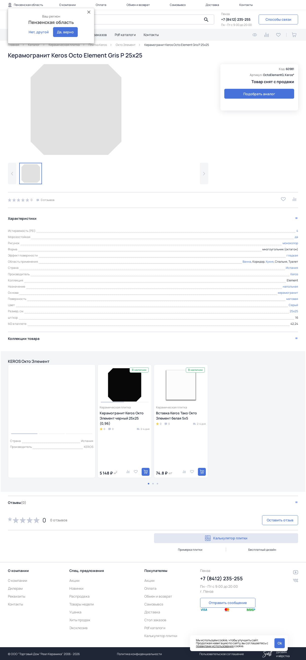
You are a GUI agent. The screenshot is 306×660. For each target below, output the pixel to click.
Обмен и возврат (138, 5)
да (296, 234)
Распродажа (79, 595)
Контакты (246, 5)
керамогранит (288, 290)
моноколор (290, 240)
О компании (67, 5)
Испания (292, 265)
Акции (74, 579)
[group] (76, 109)
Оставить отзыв (272, 519)
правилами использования (215, 646)
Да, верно (65, 32)
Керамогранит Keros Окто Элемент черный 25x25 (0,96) (122, 417)
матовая (292, 296)
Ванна (247, 259)
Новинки (76, 587)
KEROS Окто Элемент (33, 359)
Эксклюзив (78, 626)
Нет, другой (39, 32)
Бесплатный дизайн (262, 549)
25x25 (294, 309)
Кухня (270, 259)
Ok (280, 643)
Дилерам (15, 587)
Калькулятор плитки (226, 537)
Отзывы (17, 501)
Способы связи (278, 19)
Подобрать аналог (259, 94)
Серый (293, 303)
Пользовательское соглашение (221, 653)
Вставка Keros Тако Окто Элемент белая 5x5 (176, 415)
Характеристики (22, 216)
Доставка (212, 5)
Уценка (75, 611)
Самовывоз (178, 5)
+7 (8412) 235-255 (235, 19)
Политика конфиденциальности (139, 653)
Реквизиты (16, 595)
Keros (294, 272)
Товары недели (81, 603)
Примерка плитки (190, 549)
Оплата (101, 5)
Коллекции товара (23, 336)
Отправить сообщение (228, 601)
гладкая (292, 253)
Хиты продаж (79, 619)
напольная (290, 284)
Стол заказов (96, 34)
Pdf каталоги (125, 34)
